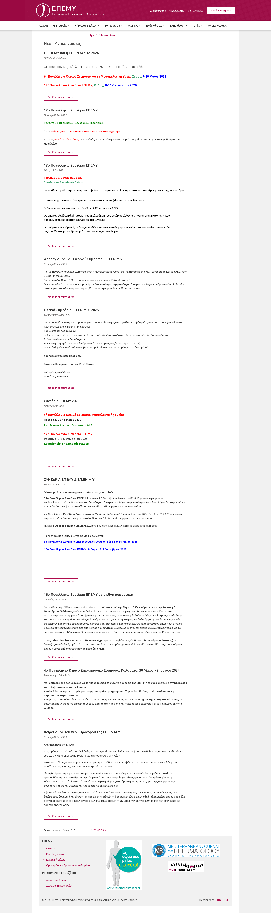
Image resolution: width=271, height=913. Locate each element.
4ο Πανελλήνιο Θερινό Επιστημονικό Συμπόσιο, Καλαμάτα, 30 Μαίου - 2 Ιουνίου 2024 (112, 670)
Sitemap (51, 848)
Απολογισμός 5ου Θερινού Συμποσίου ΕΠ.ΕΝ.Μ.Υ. (83, 259)
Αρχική (93, 35)
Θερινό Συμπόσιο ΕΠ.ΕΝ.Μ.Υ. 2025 (71, 310)
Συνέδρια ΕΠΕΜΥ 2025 (62, 401)
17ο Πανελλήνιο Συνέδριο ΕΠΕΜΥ (71, 110)
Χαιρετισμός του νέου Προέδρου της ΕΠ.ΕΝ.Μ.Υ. (82, 732)
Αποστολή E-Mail (56, 880)
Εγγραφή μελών (55, 859)
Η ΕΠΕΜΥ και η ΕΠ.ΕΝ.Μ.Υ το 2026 (71, 53)
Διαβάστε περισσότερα (61, 97)
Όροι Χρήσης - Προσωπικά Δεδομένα (68, 865)
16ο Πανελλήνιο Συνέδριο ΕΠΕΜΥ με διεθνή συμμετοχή (88, 594)
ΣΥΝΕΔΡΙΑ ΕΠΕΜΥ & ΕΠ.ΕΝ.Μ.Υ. (69, 480)
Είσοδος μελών (55, 854)
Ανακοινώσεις (108, 35)
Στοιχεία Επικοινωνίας (59, 885)
